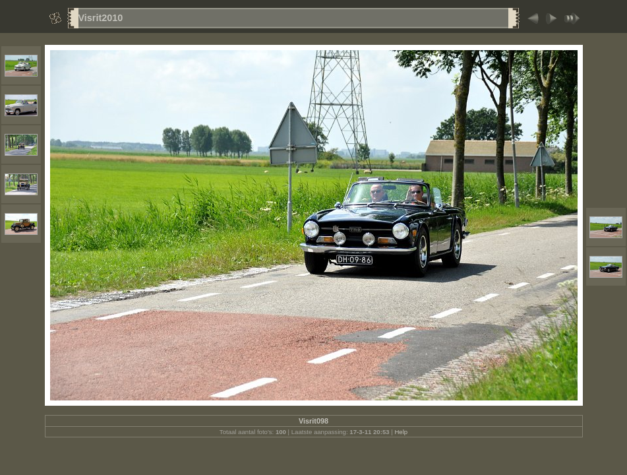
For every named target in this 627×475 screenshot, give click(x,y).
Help (400, 431)
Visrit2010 (100, 18)
